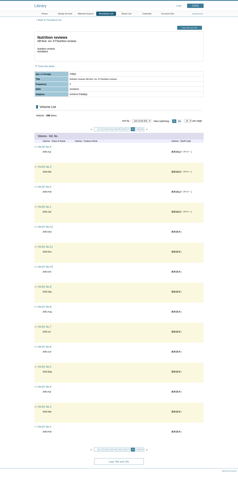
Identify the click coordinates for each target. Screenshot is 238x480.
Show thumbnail (179, 121)
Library (40, 5)
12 (105, 129)
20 (142, 129)
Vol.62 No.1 (44, 206)
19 (137, 129)
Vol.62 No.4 (44, 146)
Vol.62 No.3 (44, 166)
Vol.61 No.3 (44, 406)
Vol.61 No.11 (45, 246)
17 (128, 129)
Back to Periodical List (49, 20)
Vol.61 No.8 (44, 306)
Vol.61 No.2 (44, 426)
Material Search (86, 13)
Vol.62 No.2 (44, 186)
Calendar (147, 13)
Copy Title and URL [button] (189, 28)
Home (45, 13)
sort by (125, 120)
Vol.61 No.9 (44, 286)
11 (100, 129)
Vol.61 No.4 (44, 386)
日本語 (195, 5)
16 (123, 129)
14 (114, 129)
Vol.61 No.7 (44, 326)
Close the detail (46, 66)
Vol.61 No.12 (45, 226)
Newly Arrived (65, 13)
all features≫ (197, 14)
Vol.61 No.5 (44, 366)
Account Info (167, 13)
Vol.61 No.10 (45, 266)
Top (232, 474)
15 (119, 129)
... (96, 129)
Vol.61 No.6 (44, 346)
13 (110, 129)
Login (179, 5)
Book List (126, 13)
